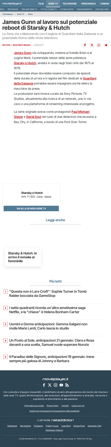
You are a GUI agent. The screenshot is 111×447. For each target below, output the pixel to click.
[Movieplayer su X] (50, 385)
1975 (32, 196)
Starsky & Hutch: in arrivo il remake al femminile (22, 257)
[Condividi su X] (92, 45)
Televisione (69, 3)
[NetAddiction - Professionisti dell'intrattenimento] (63, 420)
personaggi (88, 3)
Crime (40, 196)
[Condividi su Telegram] (106, 45)
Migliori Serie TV (29, 9)
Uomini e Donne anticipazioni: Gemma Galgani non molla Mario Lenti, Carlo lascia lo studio (48, 326)
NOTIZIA (6, 45)
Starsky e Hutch (25, 63)
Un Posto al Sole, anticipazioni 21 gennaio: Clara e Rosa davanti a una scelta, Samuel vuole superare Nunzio (51, 342)
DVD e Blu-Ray (102, 9)
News (30, 14)
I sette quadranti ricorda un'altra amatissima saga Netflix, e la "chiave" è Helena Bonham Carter (47, 310)
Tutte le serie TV (49, 9)
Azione (47, 196)
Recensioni (13, 9)
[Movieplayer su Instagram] (55, 385)
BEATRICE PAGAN (21, 45)
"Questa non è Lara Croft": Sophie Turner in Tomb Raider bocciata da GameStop (48, 293)
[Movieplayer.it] (12, 3)
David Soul (33, 117)
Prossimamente (84, 9)
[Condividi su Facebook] (85, 45)
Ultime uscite (66, 9)
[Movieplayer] (55, 379)
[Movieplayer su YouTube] (61, 385)
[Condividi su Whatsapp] (99, 45)
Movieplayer (8, 14)
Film (41, 3)
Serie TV (53, 3)
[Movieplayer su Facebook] (44, 385)
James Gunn (23, 53)
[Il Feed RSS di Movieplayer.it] (67, 385)
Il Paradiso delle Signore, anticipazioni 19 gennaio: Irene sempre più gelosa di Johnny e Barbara (51, 359)
